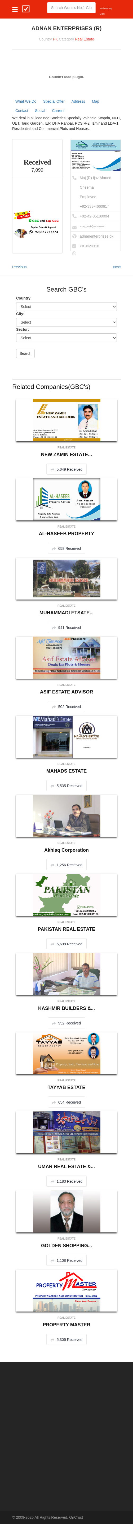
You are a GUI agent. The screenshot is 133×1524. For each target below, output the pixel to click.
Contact (21, 110)
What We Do (25, 101)
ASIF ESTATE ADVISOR (66, 692)
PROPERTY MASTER (66, 1324)
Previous (19, 267)
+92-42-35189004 (94, 216)
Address (78, 101)
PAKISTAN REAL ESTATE (66, 929)
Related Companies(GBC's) (51, 386)
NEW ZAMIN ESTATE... (66, 454)
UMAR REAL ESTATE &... (66, 1166)
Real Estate (84, 39)
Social (40, 110)
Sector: (22, 329)
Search (25, 353)
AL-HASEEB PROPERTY (66, 533)
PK (55, 39)
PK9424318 (89, 246)
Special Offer (54, 101)
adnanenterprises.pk (96, 236)
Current (58, 110)
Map (95, 101)
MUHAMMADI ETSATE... (66, 612)
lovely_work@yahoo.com (92, 226)
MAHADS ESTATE (66, 771)
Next (117, 267)
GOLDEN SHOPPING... (66, 1245)
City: (20, 314)
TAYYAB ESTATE (67, 1087)
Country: (24, 298)
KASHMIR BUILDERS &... (66, 1008)
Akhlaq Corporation (66, 850)
